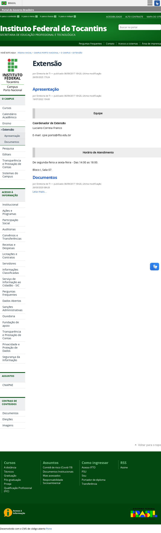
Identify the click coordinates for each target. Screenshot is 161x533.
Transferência (89, 483)
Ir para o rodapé (67, 16)
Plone (49, 528)
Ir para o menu (30, 16)
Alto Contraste (134, 16)
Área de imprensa (151, 43)
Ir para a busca (48, 16)
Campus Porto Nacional (46, 52)
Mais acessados (51, 475)
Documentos (45, 177)
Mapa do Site (154, 16)
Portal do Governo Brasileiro (18, 10)
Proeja (7, 483)
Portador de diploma (93, 479)
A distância (10, 467)
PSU (84, 471)
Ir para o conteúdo (10, 16)
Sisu (84, 475)
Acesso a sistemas (128, 43)
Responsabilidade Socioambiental (53, 481)
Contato (110, 43)
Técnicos (9, 471)
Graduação (10, 475)
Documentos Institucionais (58, 471)
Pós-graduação (12, 479)
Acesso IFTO (88, 467)
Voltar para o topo (149, 445)
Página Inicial (25, 52)
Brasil (12, 3)
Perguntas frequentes (90, 43)
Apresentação (46, 89)
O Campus (65, 52)
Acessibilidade (114, 16)
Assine (124, 467)
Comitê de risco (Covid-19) (57, 467)
